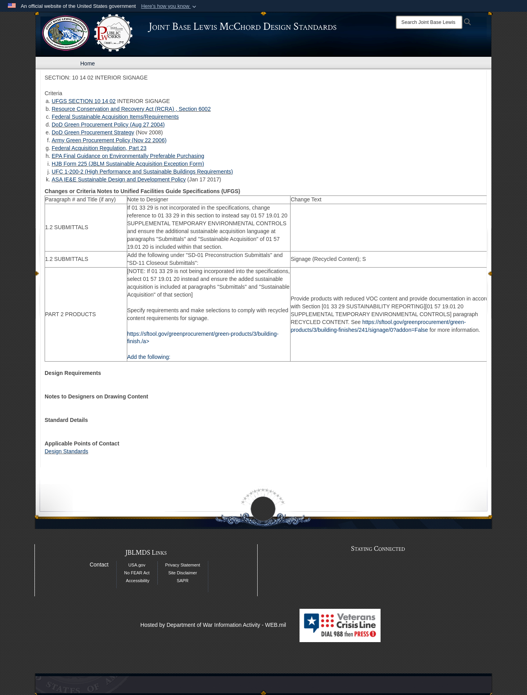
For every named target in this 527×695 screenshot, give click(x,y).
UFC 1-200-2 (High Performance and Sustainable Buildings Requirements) (142, 171)
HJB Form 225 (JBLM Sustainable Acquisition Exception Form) (128, 164)
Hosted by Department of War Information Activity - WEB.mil (213, 625)
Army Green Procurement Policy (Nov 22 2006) (109, 140)
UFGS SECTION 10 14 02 (84, 101)
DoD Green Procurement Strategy (93, 132)
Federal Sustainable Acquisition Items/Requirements (115, 117)
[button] (169, 6)
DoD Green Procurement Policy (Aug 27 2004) (108, 124)
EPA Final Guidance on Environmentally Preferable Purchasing (128, 156)
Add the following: (149, 357)
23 (143, 148)
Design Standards (66, 451)
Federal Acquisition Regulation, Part (96, 148)
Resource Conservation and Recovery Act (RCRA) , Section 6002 (131, 109)
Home (87, 63)
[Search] (429, 22)
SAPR (182, 580)
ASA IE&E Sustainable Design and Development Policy (119, 179)
